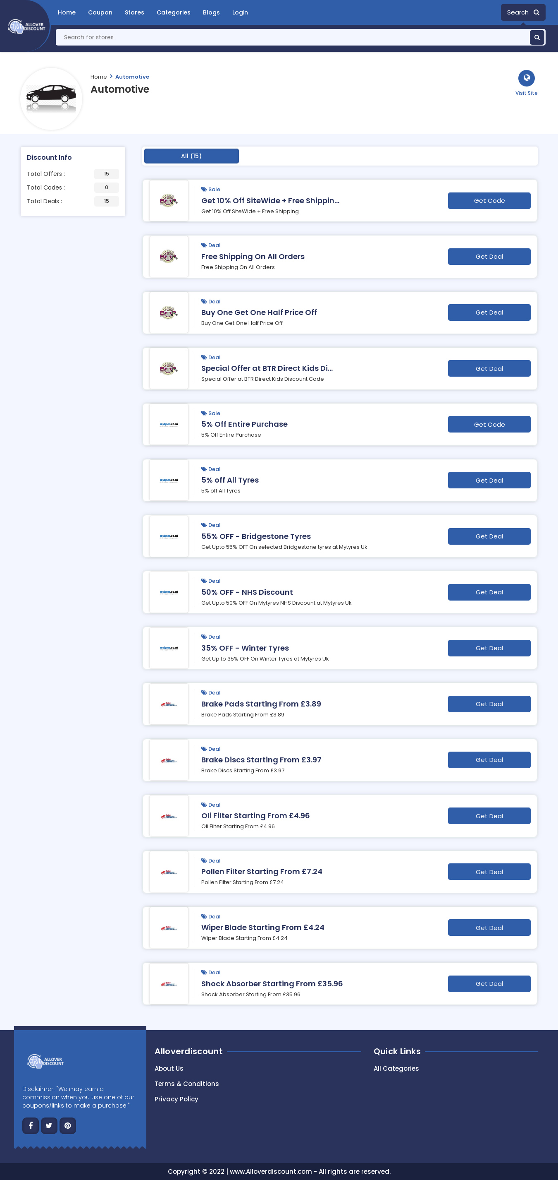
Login (240, 12)
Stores (134, 12)
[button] (526, 83)
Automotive (132, 77)
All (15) (191, 156)
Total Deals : (73, 201)
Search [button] (523, 12)
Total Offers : (73, 174)
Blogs (211, 12)
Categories (174, 12)
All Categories (396, 1068)
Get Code (489, 200)
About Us (169, 1068)
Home (67, 12)
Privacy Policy (176, 1099)
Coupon (100, 12)
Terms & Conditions (187, 1083)
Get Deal (489, 256)
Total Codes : (73, 188)
